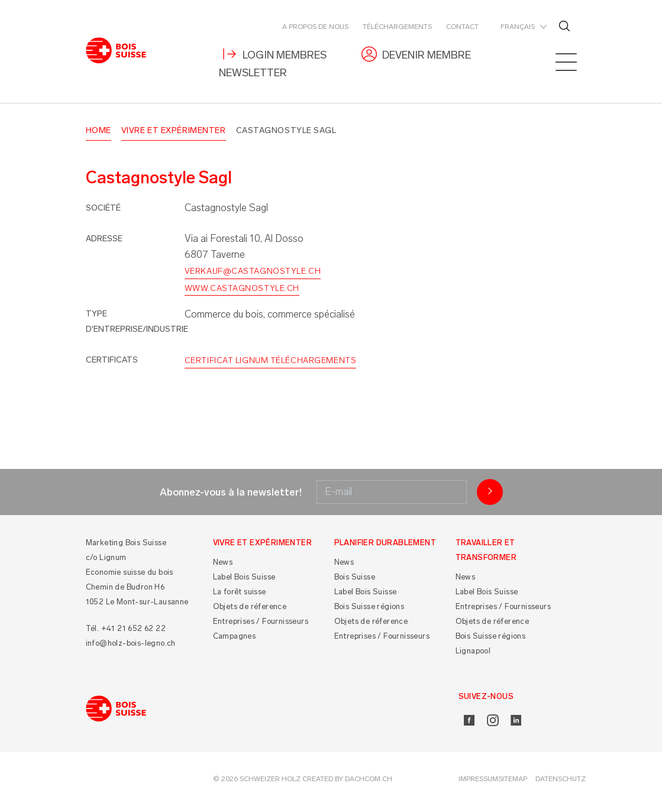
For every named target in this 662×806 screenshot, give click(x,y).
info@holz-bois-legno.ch (131, 643)
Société (103, 208)
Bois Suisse (354, 576)
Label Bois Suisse (244, 576)
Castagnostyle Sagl (286, 130)
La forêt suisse (239, 591)
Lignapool (473, 650)
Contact (462, 26)
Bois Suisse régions (369, 606)
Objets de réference (250, 606)
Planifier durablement (385, 542)
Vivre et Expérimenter (173, 130)
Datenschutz (560, 779)
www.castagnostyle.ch (242, 288)
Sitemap (512, 779)
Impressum (478, 779)
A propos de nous (315, 26)
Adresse (104, 239)
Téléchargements (397, 26)
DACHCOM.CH (368, 779)
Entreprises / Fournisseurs (260, 621)
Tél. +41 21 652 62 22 (126, 628)
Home (98, 130)
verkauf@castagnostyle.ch (253, 271)
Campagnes (234, 636)
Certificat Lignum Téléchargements (270, 360)
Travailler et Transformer (486, 550)
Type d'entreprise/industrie (137, 321)
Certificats (112, 360)
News (223, 562)
